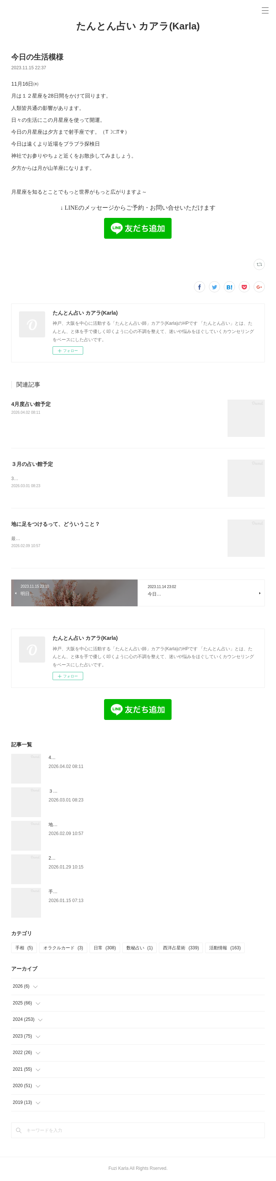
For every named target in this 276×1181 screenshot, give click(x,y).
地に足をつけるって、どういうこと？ (55, 525)
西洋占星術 (181, 949)
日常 (105, 949)
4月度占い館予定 (31, 404)
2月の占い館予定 (65, 859)
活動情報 (225, 949)
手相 (24, 949)
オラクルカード (63, 949)
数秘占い (139, 949)
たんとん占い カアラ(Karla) (138, 26)
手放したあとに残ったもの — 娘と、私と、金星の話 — (104, 892)
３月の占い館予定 (32, 464)
